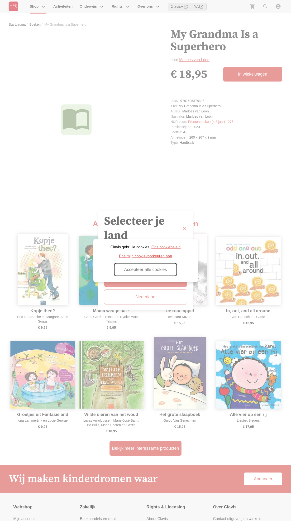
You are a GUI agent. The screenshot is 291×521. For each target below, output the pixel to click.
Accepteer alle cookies (145, 269)
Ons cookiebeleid (166, 247)
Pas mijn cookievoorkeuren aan (145, 256)
